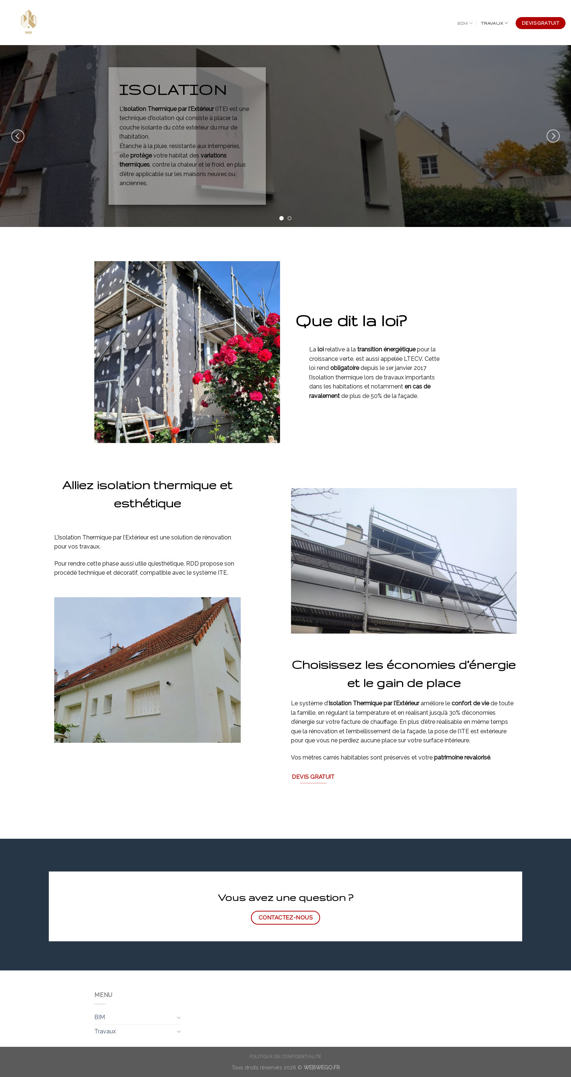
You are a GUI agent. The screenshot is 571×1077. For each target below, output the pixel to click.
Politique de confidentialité (285, 1056)
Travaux (494, 23)
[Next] (553, 136)
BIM (465, 23)
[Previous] (17, 136)
